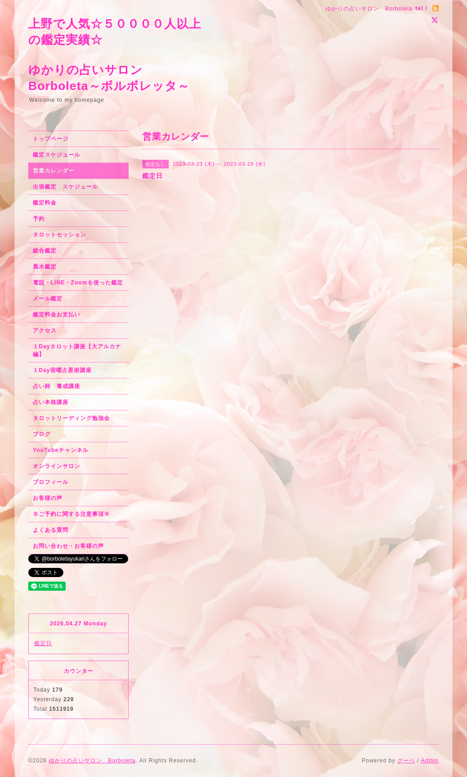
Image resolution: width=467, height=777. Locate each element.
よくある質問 (50, 530)
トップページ (50, 139)
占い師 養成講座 (56, 386)
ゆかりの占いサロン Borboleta (92, 760)
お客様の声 (47, 498)
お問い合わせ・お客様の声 (68, 546)
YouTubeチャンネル (60, 450)
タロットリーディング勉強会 (71, 418)
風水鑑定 (45, 266)
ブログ (42, 434)
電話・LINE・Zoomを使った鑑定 (78, 282)
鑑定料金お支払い (56, 314)
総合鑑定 (45, 250)
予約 (39, 218)
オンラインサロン (56, 466)
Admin (430, 760)
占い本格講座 (50, 402)
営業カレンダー (53, 171)
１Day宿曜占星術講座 (62, 370)
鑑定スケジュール (56, 155)
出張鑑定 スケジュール (65, 187)
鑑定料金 (45, 203)
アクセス (45, 330)
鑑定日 (43, 643)
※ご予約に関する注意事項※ (71, 514)
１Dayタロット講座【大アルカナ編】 (77, 350)
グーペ (406, 760)
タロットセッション (59, 234)
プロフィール (50, 482)
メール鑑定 (47, 298)
